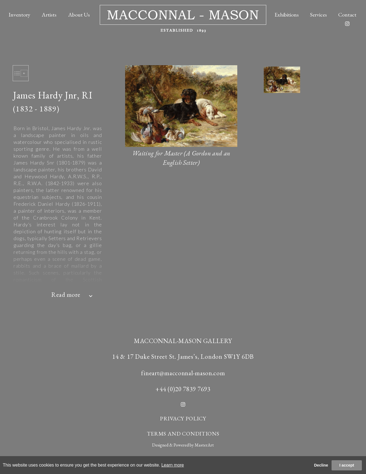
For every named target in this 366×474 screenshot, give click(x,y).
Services (318, 13)
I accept (346, 465)
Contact (347, 13)
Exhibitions (286, 13)
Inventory (19, 13)
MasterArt (204, 445)
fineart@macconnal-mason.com (183, 373)
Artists (49, 13)
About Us (79, 13)
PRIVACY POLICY (183, 418)
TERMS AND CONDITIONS (183, 433)
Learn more (172, 465)
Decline (321, 465)
